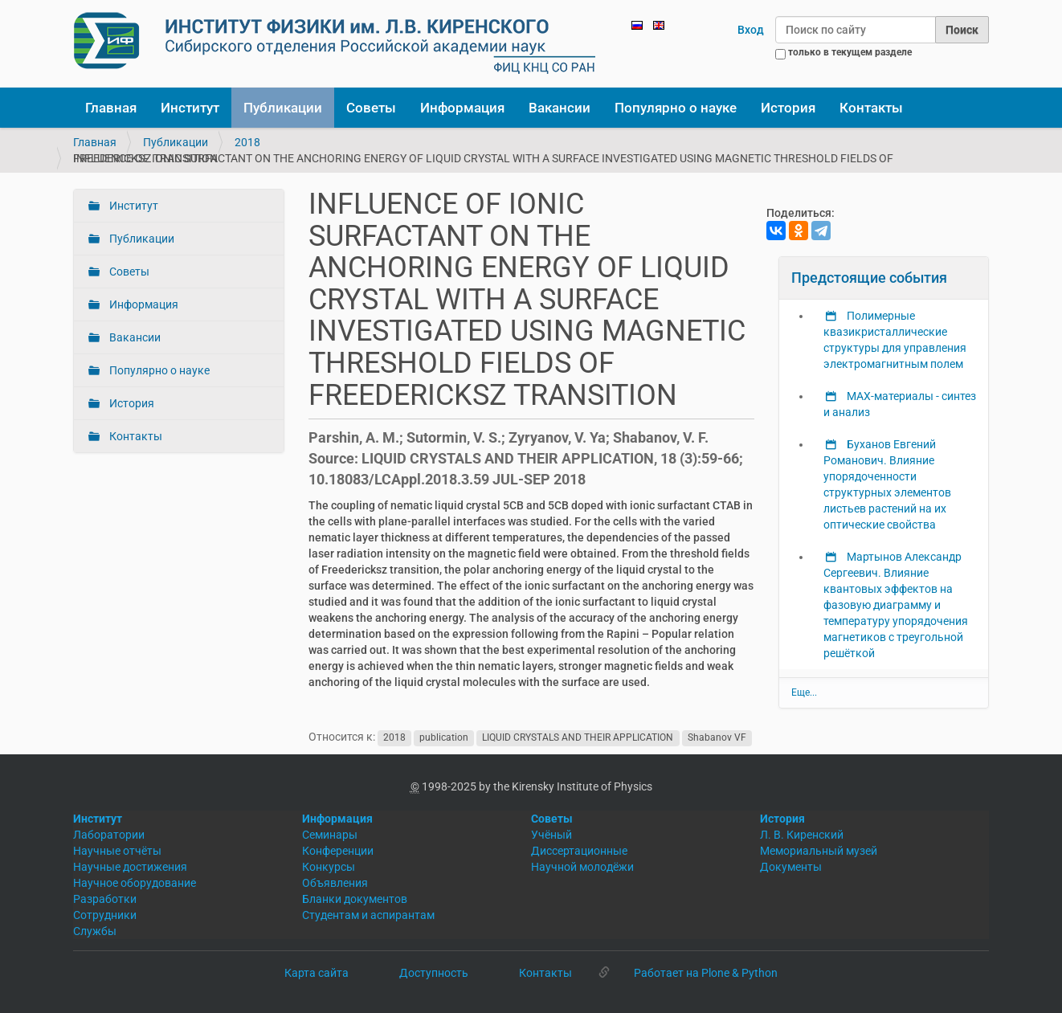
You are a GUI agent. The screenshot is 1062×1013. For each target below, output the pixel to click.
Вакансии (559, 108)
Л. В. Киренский (801, 834)
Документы (791, 866)
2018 (247, 142)
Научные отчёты (117, 850)
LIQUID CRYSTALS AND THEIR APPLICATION (577, 737)
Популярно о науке (676, 108)
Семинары (329, 834)
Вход (750, 29)
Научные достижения (130, 866)
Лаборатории (109, 834)
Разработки (105, 899)
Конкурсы (328, 866)
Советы (371, 108)
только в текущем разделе (850, 52)
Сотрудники (105, 915)
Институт (190, 108)
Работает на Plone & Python (706, 972)
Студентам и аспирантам (368, 915)
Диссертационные (579, 850)
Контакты (871, 108)
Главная (111, 108)
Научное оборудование (134, 882)
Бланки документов (354, 899)
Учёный (551, 834)
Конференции (338, 850)
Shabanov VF (717, 737)
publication (443, 737)
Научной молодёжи (582, 866)
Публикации (282, 108)
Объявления (335, 882)
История (788, 108)
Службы (94, 931)
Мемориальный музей (818, 850)
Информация (462, 108)
